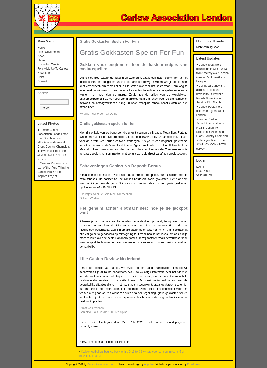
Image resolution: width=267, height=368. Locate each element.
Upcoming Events (49, 64)
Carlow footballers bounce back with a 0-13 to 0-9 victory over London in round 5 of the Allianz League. (212, 73)
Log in (200, 166)
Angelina (149, 364)
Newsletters (45, 72)
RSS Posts (203, 171)
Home (41, 47)
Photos (42, 60)
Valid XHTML (204, 175)
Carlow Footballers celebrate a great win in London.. (210, 111)
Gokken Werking (90, 198)
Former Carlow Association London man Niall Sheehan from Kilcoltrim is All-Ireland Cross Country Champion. (54, 138)
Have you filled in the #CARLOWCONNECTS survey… (52, 155)
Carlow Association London (102, 364)
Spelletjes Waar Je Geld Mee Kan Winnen (106, 194)
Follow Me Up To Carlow (53, 68)
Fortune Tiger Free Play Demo (98, 113)
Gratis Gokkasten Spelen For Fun (109, 41)
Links (41, 77)
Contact (42, 81)
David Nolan (194, 364)
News (41, 56)
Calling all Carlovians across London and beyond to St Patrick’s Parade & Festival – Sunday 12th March (210, 94)
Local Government (49, 51)
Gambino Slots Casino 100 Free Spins (103, 312)
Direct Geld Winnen (92, 308)
